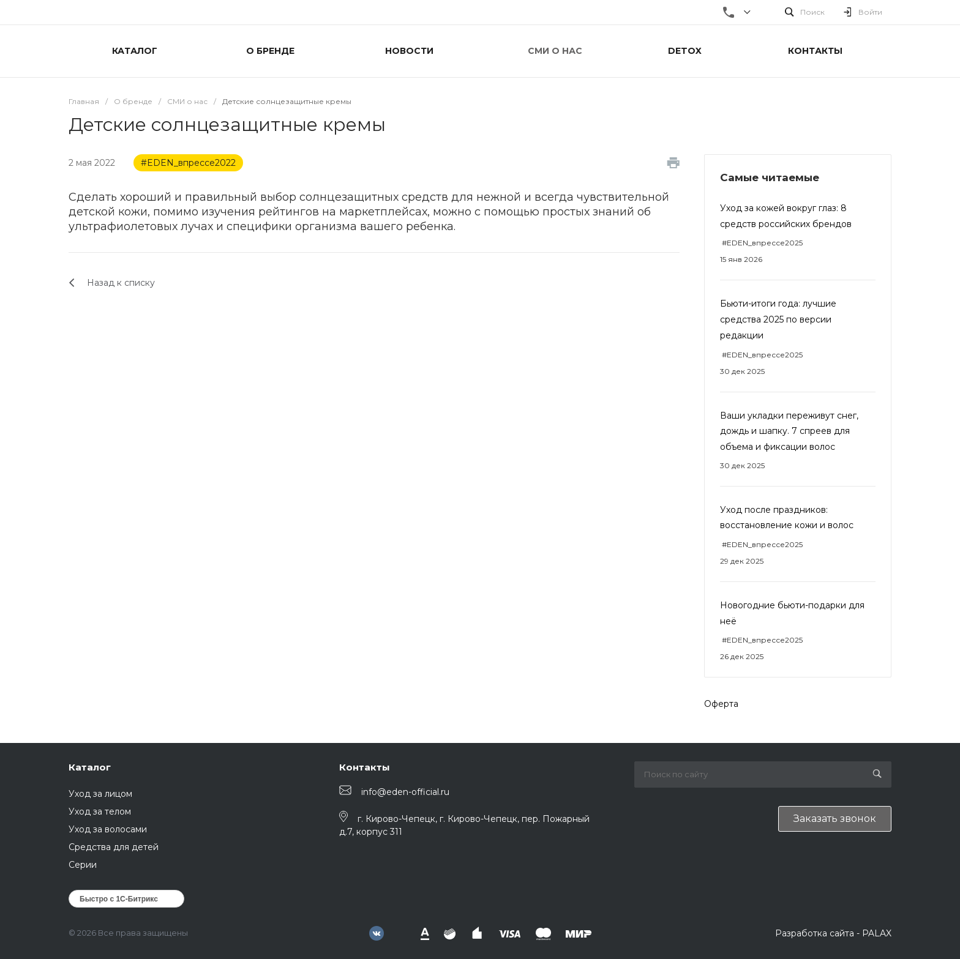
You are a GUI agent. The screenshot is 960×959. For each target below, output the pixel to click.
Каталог (90, 767)
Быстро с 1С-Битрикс (119, 899)
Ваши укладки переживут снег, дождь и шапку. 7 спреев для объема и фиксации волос (789, 431)
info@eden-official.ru (405, 791)
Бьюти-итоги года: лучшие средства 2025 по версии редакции (778, 319)
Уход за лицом (100, 793)
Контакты (364, 767)
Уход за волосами (108, 829)
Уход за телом (100, 811)
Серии (83, 864)
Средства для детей (114, 847)
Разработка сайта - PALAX (833, 933)
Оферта (721, 703)
